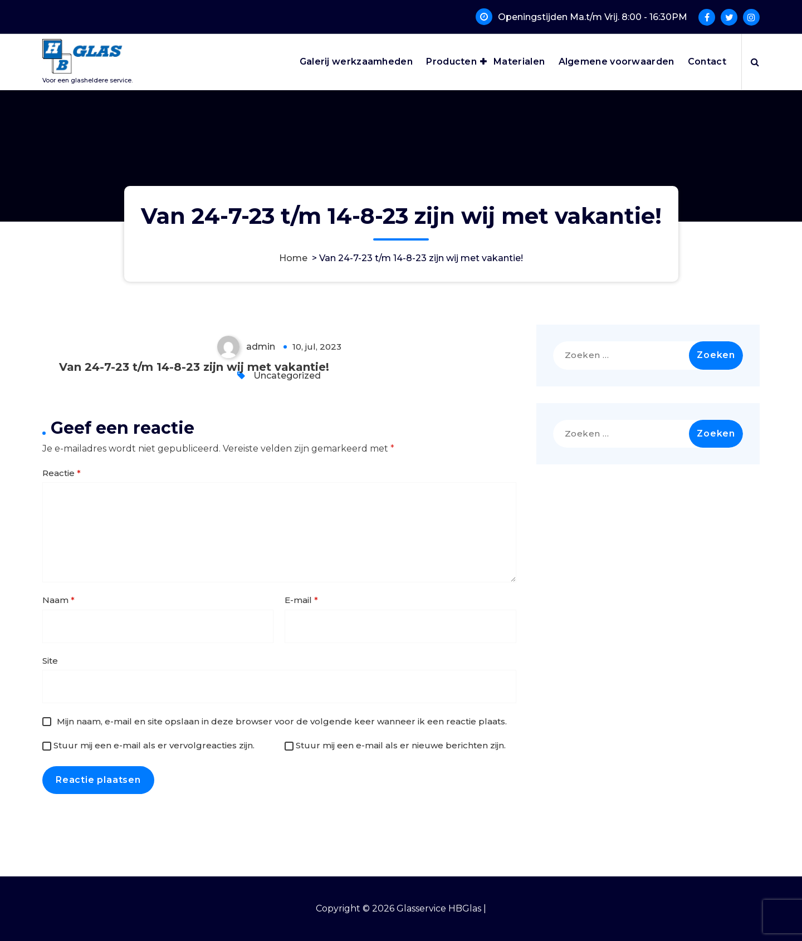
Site (50, 660)
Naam (58, 600)
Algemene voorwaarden (616, 61)
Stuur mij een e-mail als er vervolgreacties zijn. (154, 745)
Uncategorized (287, 375)
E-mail (301, 600)
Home (293, 258)
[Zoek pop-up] (755, 62)
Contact (707, 61)
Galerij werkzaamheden (356, 61)
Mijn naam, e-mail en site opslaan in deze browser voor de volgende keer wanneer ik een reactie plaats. (282, 721)
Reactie (61, 473)
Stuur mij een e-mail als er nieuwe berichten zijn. (401, 745)
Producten (451, 61)
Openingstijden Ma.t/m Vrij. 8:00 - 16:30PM (592, 17)
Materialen (519, 61)
